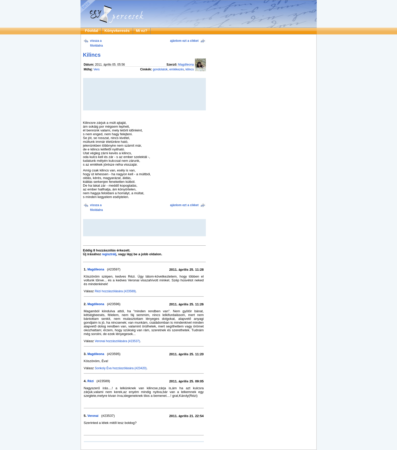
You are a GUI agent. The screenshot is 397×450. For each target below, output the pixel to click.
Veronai (92, 416)
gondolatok (160, 69)
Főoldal (91, 31)
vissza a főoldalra (96, 43)
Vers (96, 69)
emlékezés (176, 69)
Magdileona (186, 64)
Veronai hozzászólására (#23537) (117, 341)
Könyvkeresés (117, 31)
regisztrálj (109, 254)
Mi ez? (141, 31)
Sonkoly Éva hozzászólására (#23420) (121, 368)
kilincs (190, 69)
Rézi (90, 381)
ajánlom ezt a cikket (184, 41)
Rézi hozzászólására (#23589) (115, 291)
